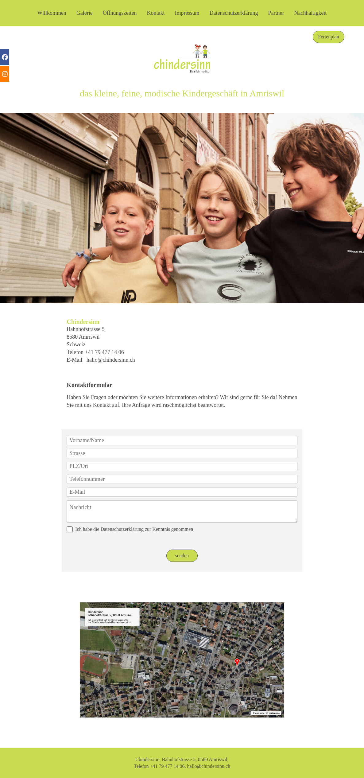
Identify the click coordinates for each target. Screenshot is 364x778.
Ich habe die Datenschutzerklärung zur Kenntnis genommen (130, 529)
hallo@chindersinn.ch (111, 360)
